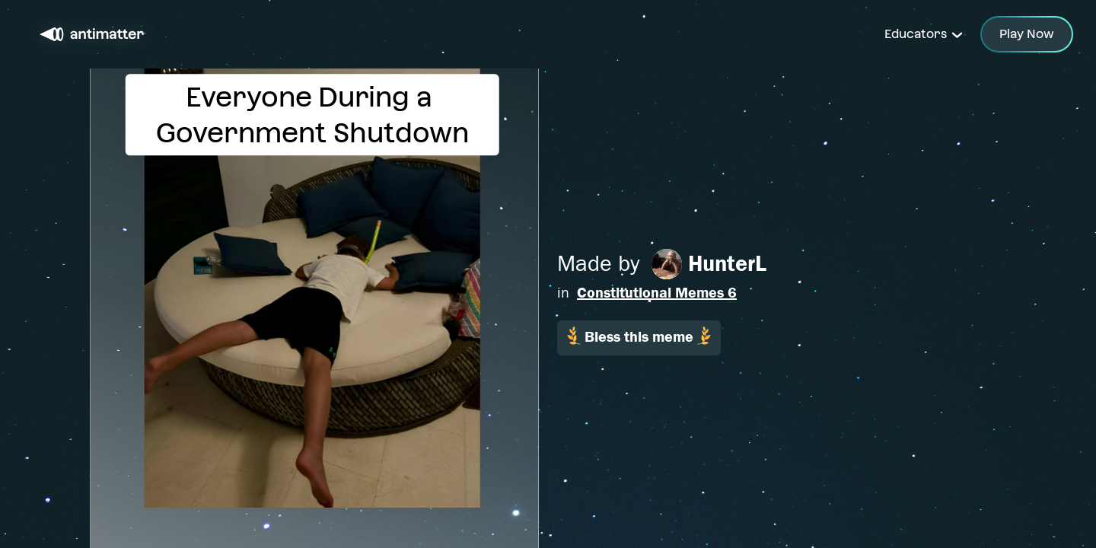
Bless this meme (639, 336)
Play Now (1026, 34)
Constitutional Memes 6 (657, 292)
